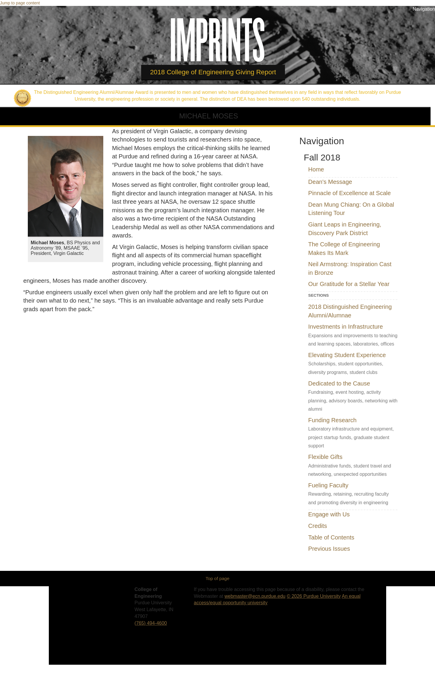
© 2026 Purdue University (314, 596)
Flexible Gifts (325, 457)
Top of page (217, 578)
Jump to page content (20, 3)
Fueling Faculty (328, 485)
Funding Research (332, 420)
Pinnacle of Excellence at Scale (349, 193)
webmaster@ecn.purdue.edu (255, 596)
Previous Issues (329, 548)
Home (316, 169)
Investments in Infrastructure (345, 326)
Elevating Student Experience (347, 355)
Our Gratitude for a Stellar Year (349, 284)
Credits (317, 526)
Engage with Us (329, 514)
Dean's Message (330, 182)
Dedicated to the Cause (339, 383)
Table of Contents (331, 537)
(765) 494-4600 (151, 623)
